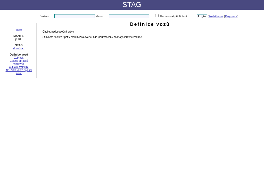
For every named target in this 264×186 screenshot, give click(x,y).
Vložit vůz (18, 64)
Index (19, 29)
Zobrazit (18, 57)
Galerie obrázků (19, 60)
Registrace (231, 16)
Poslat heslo (215, 16)
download (18, 48)
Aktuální (19, 67)
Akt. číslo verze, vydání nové (19, 72)
